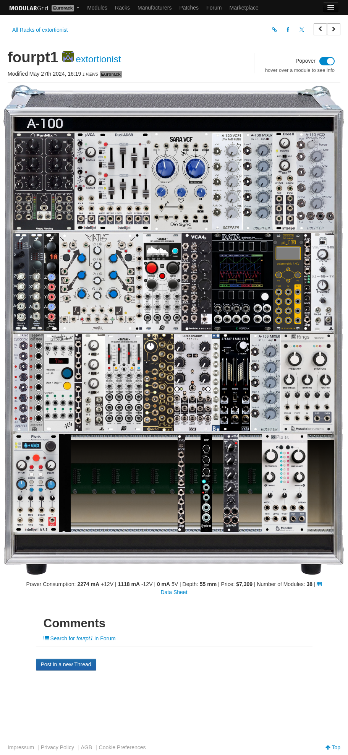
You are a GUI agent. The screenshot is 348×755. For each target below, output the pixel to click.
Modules (97, 8)
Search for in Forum (80, 638)
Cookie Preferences (122, 747)
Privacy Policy (57, 747)
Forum (214, 8)
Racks (122, 8)
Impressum (21, 747)
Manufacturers (155, 8)
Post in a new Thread (66, 664)
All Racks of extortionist (40, 30)
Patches (189, 8)
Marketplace (244, 8)
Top (332, 747)
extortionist (98, 59)
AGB (86, 747)
